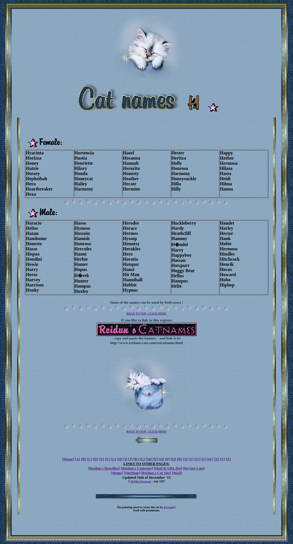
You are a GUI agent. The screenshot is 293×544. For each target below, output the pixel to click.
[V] (203, 459)
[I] (125, 459)
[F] (107, 459)
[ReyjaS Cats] (194, 468)
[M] (149, 459)
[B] (83, 459)
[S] (185, 459)
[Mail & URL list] (168, 468)
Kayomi (168, 507)
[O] (161, 459)
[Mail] (177, 473)
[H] (119, 459)
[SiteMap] (132, 473)
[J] (130, 459)
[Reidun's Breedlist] (104, 468)
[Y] (222, 459)
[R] (179, 459)
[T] (191, 459)
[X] (216, 459)
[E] (101, 459)
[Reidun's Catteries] (137, 468)
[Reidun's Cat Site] (156, 473)
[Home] (68, 459)
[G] (113, 459)
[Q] (173, 459)
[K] (136, 459)
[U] (197, 459)
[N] (155, 459)
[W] (210, 459)
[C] (89, 459)
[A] (77, 459)
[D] (95, 459)
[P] (167, 459)
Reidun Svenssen (140, 481)
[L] (142, 459)
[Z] (228, 459)
